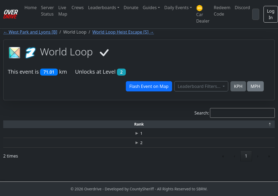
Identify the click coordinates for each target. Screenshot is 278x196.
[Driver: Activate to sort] (52, 124)
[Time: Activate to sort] (88, 124)
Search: (201, 113)
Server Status (47, 11)
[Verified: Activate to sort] (259, 124)
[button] (15, 124)
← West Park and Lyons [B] (30, 32)
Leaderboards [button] (102, 7)
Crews (78, 7)
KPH (238, 86)
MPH (255, 86)
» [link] (269, 168)
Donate (131, 7)
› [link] (257, 168)
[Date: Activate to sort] (223, 124)
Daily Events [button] (176, 7)
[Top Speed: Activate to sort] (154, 124)
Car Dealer (202, 14)
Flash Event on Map (149, 86)
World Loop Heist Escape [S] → (123, 32)
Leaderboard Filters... (200, 86)
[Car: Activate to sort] (119, 124)
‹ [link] (234, 168)
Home (30, 7)
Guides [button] (150, 7)
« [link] (223, 168)
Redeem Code (222, 11)
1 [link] (246, 168)
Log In (271, 14)
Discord (242, 7)
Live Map (62, 11)
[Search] (255, 14)
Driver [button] (52, 124)
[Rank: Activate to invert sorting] (15, 124)
